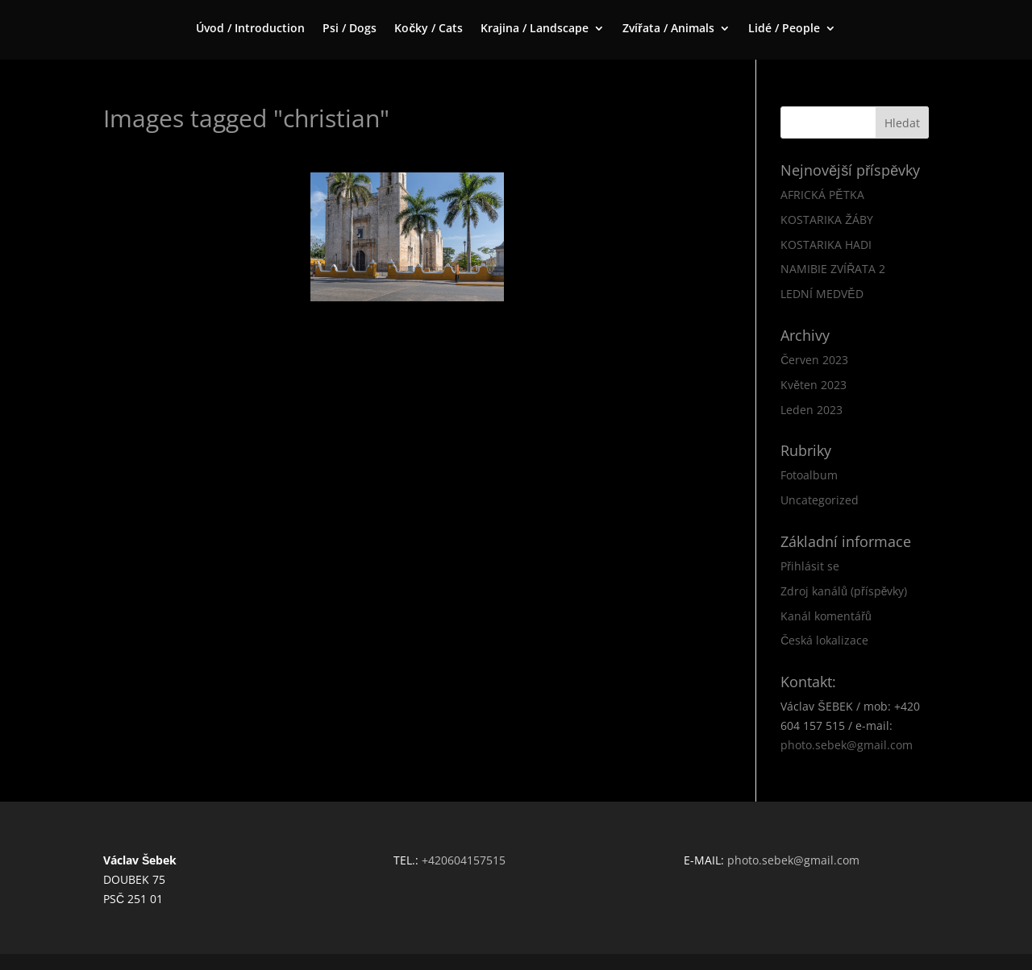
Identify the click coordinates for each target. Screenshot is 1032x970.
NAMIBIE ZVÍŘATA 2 (832, 268)
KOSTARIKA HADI (826, 244)
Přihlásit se (809, 566)
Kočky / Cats (428, 29)
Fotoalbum (809, 475)
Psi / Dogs (349, 29)
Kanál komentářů (825, 616)
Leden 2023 (811, 409)
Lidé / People (784, 29)
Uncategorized (819, 500)
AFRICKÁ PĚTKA (821, 194)
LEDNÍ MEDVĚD (821, 293)
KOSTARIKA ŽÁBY (826, 219)
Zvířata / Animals (668, 29)
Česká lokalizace (824, 640)
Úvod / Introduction (250, 29)
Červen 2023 (814, 359)
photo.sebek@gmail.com (846, 744)
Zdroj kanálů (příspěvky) (843, 591)
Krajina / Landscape (535, 29)
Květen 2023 (813, 384)
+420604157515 (464, 860)
